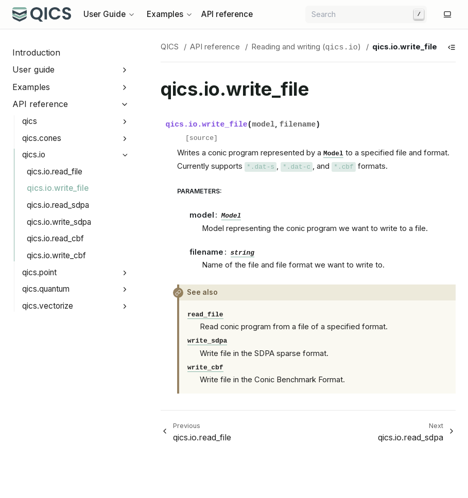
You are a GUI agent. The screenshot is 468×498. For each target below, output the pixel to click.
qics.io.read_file (54, 171)
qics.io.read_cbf (55, 238)
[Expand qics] (125, 122)
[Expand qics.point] (125, 273)
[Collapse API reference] (125, 105)
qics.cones (41, 138)
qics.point (39, 272)
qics (29, 121)
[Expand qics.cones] (125, 139)
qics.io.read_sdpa (58, 205)
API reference (227, 14)
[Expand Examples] (125, 87)
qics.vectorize (47, 306)
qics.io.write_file (58, 188)
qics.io (33, 154)
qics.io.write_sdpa (59, 222)
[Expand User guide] (125, 70)
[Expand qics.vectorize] (125, 306)
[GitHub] (435, 14)
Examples (31, 87)
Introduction (36, 52)
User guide (33, 69)
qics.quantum (46, 289)
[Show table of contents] (451, 47)
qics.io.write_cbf (56, 255)
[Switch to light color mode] (447, 14)
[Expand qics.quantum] (125, 289)
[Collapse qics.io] (125, 155)
